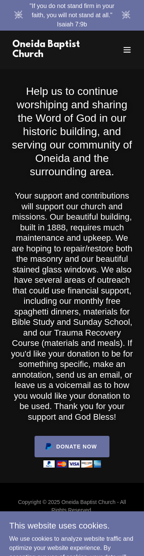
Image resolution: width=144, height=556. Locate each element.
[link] (53, 55)
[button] (127, 49)
